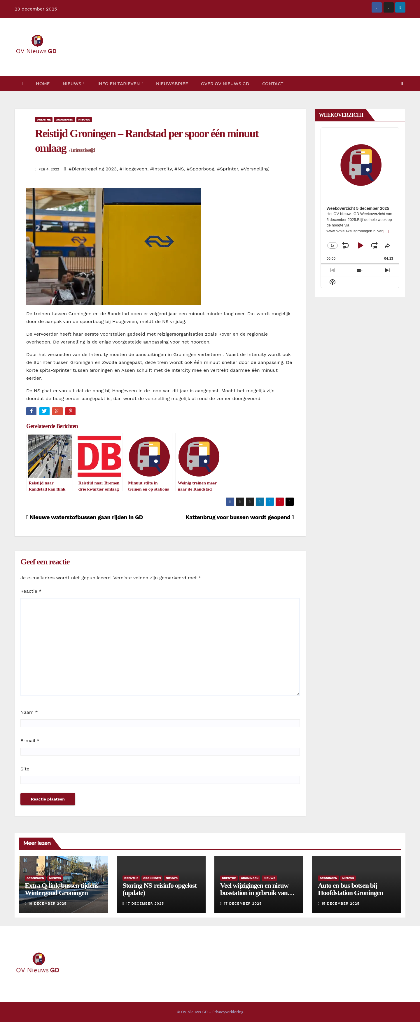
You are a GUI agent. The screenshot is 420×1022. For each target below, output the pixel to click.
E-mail (29, 740)
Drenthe (44, 119)
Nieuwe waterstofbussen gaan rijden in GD (84, 517)
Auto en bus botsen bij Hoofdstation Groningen (350, 889)
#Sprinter (227, 169)
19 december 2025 (47, 903)
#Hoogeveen (133, 169)
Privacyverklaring (227, 1012)
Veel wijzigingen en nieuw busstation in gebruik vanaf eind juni (256, 893)
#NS (179, 169)
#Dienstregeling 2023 (93, 169)
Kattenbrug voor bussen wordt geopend (240, 517)
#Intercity (161, 169)
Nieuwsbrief (172, 83)
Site (24, 769)
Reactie (30, 591)
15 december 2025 (340, 903)
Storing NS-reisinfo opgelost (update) (160, 889)
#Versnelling (255, 169)
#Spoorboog (200, 169)
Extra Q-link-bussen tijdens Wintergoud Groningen (61, 889)
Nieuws (73, 83)
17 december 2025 (145, 903)
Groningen (64, 119)
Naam (29, 712)
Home (43, 83)
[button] (401, 83)
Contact (273, 83)
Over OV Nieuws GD (225, 83)
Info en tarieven (119, 83)
